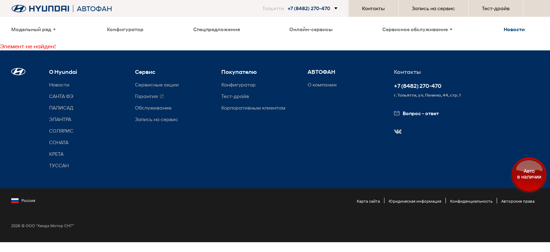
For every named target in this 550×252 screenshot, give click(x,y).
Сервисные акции (157, 85)
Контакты (373, 8)
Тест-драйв (496, 8)
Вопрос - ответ (416, 113)
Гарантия (146, 96)
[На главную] (40, 8)
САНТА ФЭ (61, 96)
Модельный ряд (33, 29)
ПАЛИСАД (61, 108)
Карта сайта (368, 201)
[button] (301, 8)
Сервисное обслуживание (417, 29)
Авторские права (518, 201)
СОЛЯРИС (61, 131)
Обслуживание (153, 108)
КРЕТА (56, 154)
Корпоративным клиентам (253, 108)
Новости (514, 29)
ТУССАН (59, 165)
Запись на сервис (433, 8)
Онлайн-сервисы (311, 29)
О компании (322, 85)
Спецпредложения (216, 29)
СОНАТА (58, 142)
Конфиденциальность (471, 201)
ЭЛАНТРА (60, 119)
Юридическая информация (415, 201)
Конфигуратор (125, 29)
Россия (23, 200)
